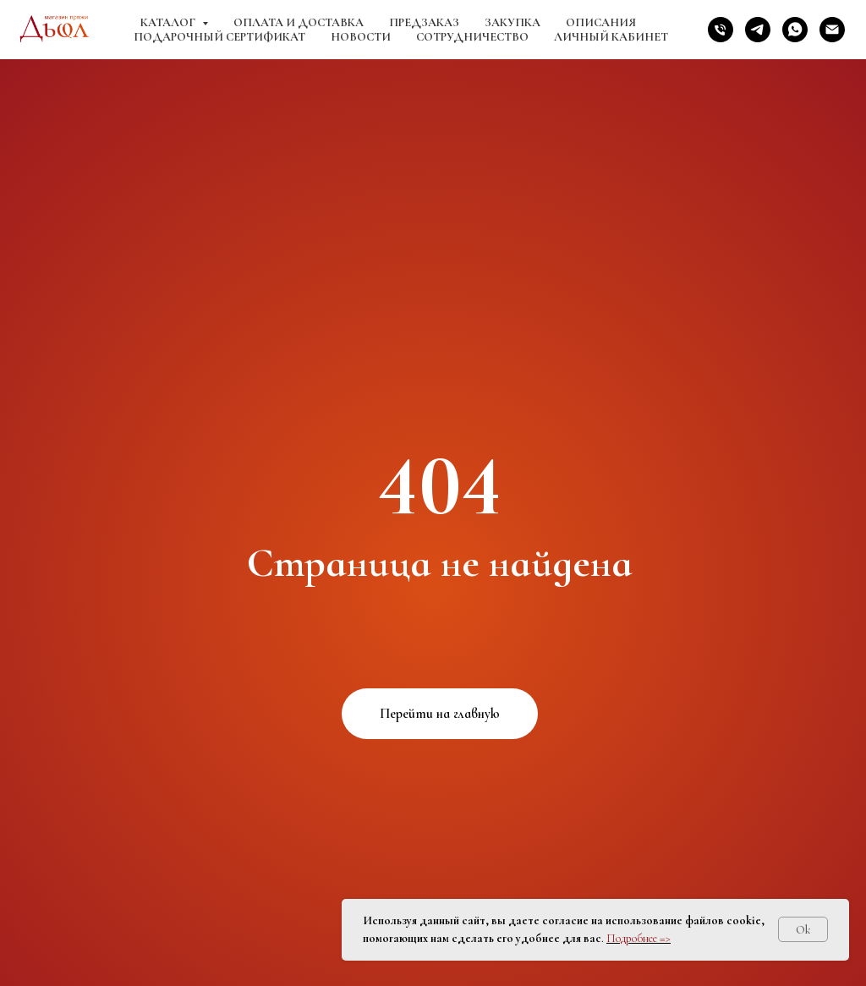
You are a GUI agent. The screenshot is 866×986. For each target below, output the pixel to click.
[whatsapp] (795, 29)
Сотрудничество (472, 37)
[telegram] (757, 29)
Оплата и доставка (298, 22)
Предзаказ (424, 22)
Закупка (512, 22)
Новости (361, 37)
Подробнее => (638, 938)
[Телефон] (720, 29)
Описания (601, 22)
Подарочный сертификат (219, 37)
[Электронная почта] (832, 29)
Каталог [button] (169, 22)
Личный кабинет (611, 37)
